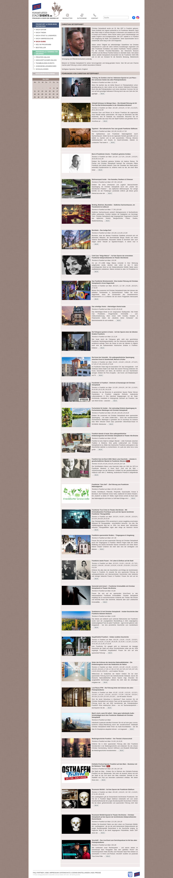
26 (38, 97)
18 (35, 94)
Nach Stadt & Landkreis (44, 35)
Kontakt (94, 15)
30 (53, 97)
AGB (92, 873)
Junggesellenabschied (44, 66)
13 (42, 91)
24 (57, 94)
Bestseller (39, 47)
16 (53, 91)
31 (57, 97)
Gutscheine (82, 15)
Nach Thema (39, 32)
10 (57, 88)
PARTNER (40, 873)
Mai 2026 (46, 79)
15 (49, 91)
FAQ (34, 873)
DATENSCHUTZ (65, 873)
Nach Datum (39, 29)
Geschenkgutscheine (44, 74)
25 (35, 97)
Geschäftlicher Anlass (45, 60)
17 (57, 91)
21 (46, 94)
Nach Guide (39, 41)
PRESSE (98, 873)
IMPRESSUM (54, 873)
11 (35, 91)
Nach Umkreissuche (43, 38)
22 (49, 94)
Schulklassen (40, 69)
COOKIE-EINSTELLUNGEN (81, 873)
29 (49, 97)
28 (46, 97)
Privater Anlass (41, 57)
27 (42, 97)
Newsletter (67, 15)
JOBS (47, 873)
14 (46, 91)
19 (38, 94)
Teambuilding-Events (43, 63)
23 (53, 94)
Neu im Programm (42, 44)
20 (42, 94)
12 (38, 91)
